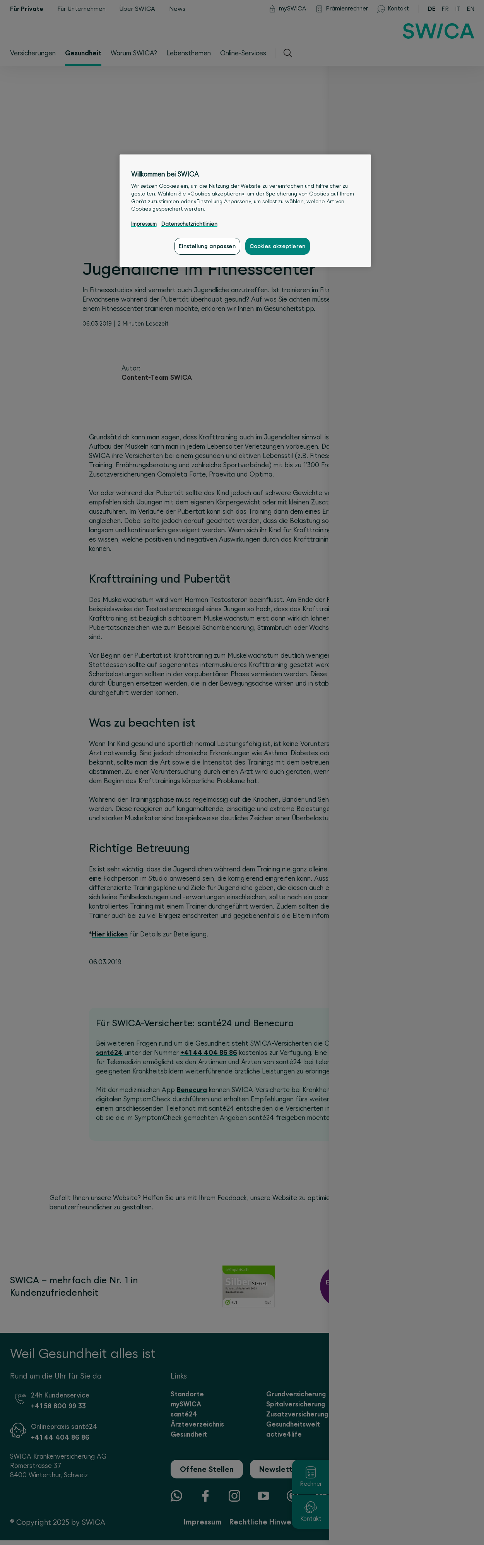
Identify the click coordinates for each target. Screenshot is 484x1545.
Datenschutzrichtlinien (189, 224)
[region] (245, 210)
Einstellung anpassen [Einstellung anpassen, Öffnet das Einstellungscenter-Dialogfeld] (207, 246)
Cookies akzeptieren (278, 246)
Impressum (144, 224)
